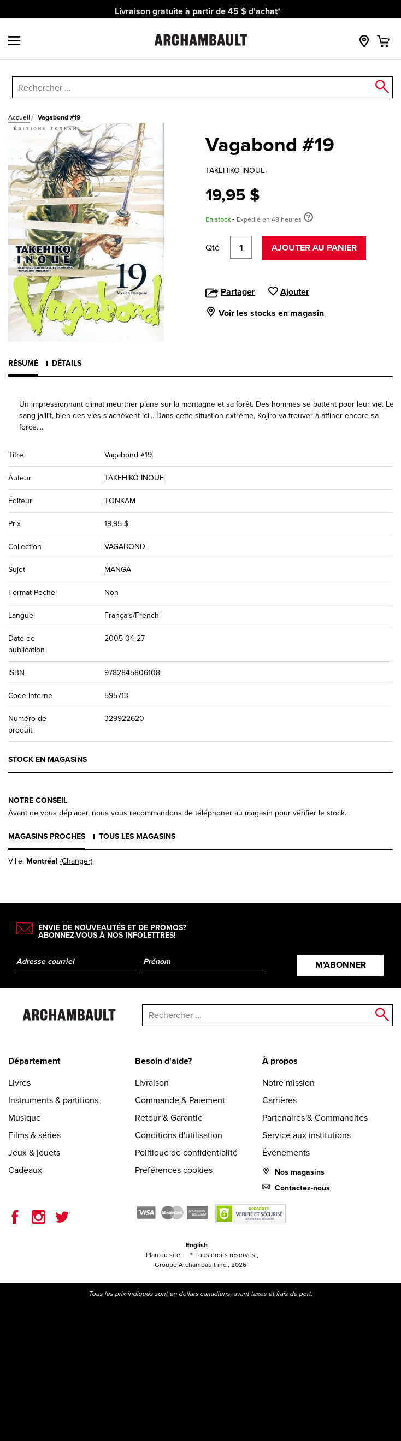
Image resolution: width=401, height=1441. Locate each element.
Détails (66, 363)
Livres (19, 1082)
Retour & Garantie (169, 1117)
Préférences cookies (174, 1170)
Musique (24, 1117)
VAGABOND (124, 546)
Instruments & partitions (53, 1100)
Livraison (152, 1082)
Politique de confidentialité (186, 1152)
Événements (286, 1152)
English (197, 1244)
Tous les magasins (137, 836)
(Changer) (76, 861)
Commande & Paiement (180, 1100)
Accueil (19, 117)
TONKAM (119, 501)
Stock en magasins (47, 759)
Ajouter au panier (314, 247)
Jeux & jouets (34, 1152)
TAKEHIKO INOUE (235, 170)
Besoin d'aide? (163, 1061)
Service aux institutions (306, 1135)
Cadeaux (25, 1170)
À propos (280, 1061)
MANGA (117, 569)
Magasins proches (46, 836)
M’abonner (340, 964)
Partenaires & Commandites (315, 1117)
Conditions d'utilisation (178, 1135)
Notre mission (288, 1082)
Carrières (279, 1100)
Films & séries (34, 1135)
